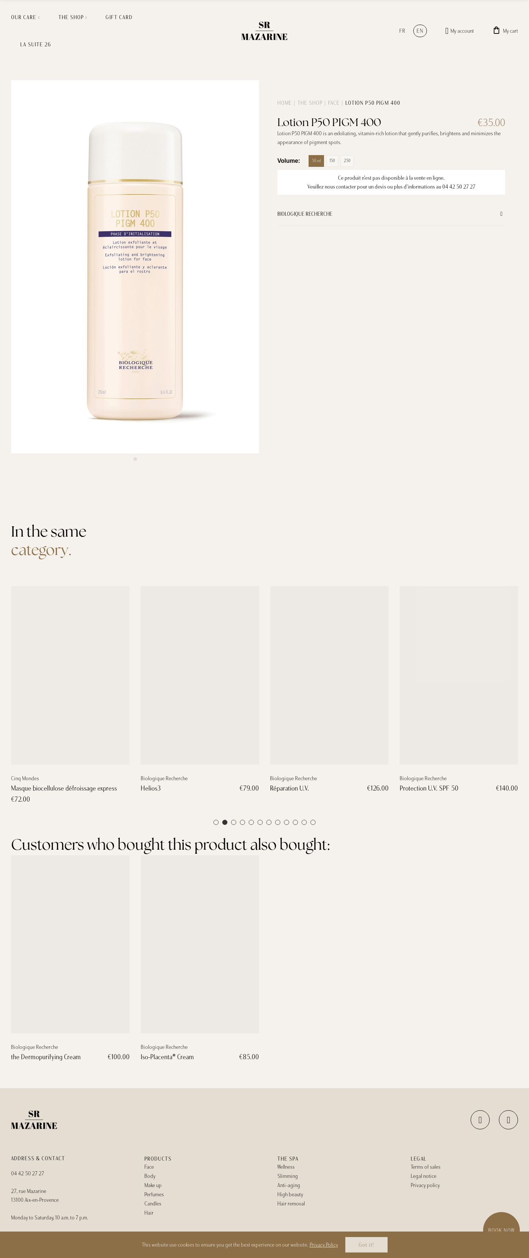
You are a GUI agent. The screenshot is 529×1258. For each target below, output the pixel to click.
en (420, 31)
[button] (135, 459)
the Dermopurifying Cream (46, 1057)
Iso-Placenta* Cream (167, 1057)
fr (402, 31)
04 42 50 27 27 (458, 186)
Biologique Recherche (304, 214)
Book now (501, 1230)
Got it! (366, 1244)
